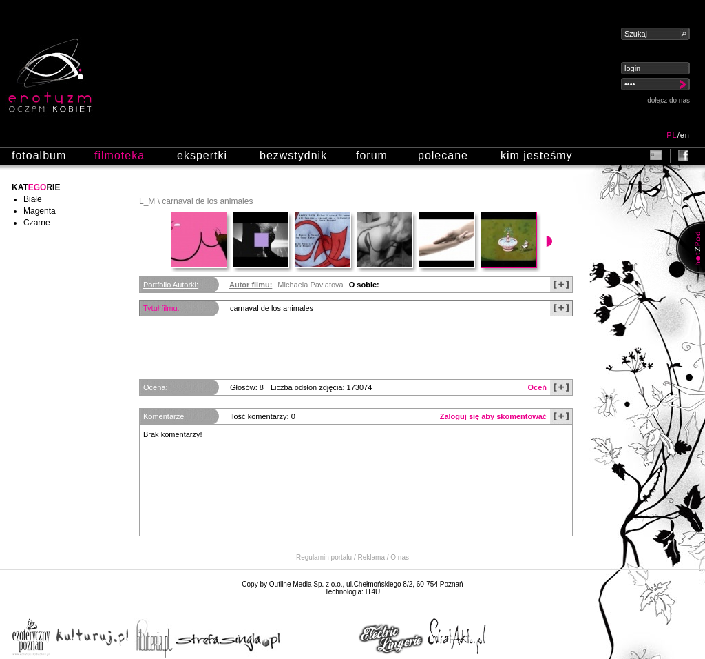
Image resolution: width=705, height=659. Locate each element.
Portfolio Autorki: (170, 285)
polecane (443, 155)
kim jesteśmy (536, 155)
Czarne (36, 222)
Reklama (371, 557)
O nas (399, 557)
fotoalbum (39, 155)
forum (372, 155)
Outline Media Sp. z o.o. (306, 584)
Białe (32, 199)
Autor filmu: (250, 285)
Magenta (39, 211)
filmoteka (119, 155)
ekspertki (202, 155)
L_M (147, 201)
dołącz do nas (668, 100)
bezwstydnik (293, 155)
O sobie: (364, 285)
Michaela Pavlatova (310, 285)
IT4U (373, 592)
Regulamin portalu (324, 557)
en (685, 135)
